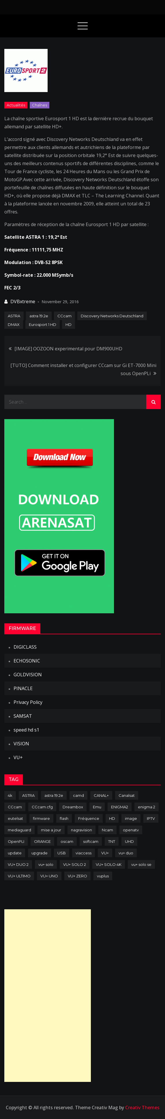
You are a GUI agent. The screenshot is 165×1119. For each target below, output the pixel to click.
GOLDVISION (28, 674)
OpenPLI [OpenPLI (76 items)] (16, 841)
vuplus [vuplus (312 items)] (103, 876)
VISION (21, 743)
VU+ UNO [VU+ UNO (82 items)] (49, 876)
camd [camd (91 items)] (78, 795)
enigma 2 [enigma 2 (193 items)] (146, 807)
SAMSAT (23, 716)
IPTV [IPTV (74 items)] (151, 818)
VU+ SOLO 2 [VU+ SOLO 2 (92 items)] (74, 864)
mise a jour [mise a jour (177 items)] (51, 830)
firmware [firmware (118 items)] (41, 818)
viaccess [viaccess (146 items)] (83, 853)
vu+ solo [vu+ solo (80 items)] (45, 864)
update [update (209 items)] (15, 853)
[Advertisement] (47, 995)
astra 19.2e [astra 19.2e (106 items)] (53, 795)
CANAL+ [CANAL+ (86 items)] (101, 795)
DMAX (14, 324)
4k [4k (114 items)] (10, 795)
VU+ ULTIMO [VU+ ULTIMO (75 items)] (19, 876)
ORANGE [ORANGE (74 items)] (42, 841)
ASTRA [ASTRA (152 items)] (28, 795)
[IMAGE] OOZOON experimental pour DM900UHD (68, 348)
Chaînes (39, 105)
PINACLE (23, 688)
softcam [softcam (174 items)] (90, 841)
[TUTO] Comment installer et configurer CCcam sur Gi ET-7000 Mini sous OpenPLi (83, 369)
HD (68, 324)
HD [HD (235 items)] (112, 818)
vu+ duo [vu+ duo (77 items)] (126, 853)
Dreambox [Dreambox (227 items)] (73, 807)
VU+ (18, 757)
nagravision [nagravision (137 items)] (81, 830)
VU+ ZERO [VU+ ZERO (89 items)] (77, 876)
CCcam (64, 316)
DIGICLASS (25, 647)
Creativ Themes (142, 1107)
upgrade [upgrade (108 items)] (39, 853)
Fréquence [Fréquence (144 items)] (88, 818)
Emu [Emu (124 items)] (97, 807)
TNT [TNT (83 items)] (111, 841)
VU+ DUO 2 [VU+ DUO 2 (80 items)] (18, 864)
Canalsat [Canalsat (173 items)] (127, 795)
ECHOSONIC (27, 661)
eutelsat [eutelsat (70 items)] (15, 818)
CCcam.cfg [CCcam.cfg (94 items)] (42, 807)
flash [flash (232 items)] (64, 818)
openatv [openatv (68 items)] (131, 830)
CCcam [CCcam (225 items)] (15, 807)
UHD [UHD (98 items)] (129, 841)
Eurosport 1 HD (42, 324)
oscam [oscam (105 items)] (67, 841)
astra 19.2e (38, 316)
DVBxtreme (22, 301)
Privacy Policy (28, 702)
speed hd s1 (26, 730)
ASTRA (14, 316)
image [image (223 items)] (131, 818)
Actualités (16, 105)
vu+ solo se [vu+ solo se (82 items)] (141, 864)
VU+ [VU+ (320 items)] (105, 853)
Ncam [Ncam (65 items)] (107, 830)
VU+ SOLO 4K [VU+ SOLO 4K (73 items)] (108, 864)
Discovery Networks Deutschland (112, 316)
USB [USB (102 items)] (61, 853)
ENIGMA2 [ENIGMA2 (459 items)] (119, 807)
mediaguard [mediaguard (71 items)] (19, 830)
